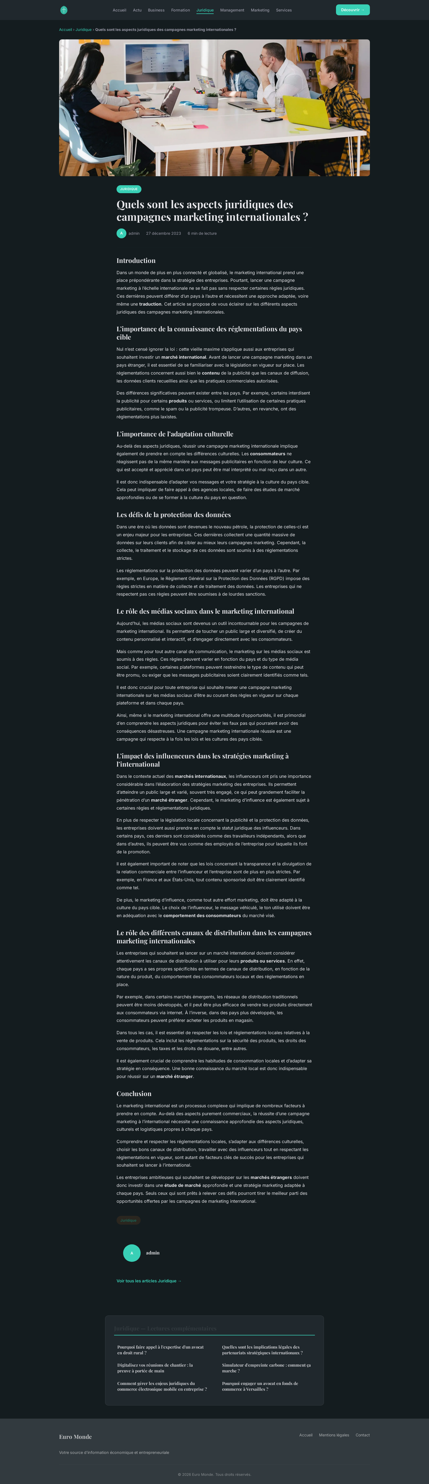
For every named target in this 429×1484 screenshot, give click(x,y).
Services (284, 9)
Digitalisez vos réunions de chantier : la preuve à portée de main (155, 1367)
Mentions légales (334, 1435)
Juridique (205, 9)
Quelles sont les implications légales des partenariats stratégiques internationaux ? (262, 1349)
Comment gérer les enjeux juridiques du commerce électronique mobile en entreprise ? (162, 1386)
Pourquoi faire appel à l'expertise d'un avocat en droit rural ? (160, 1349)
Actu (137, 9)
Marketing (260, 9)
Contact (363, 1435)
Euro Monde (75, 1436)
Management (232, 9)
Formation (180, 9)
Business (156, 9)
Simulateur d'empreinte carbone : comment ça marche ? (266, 1367)
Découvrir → (353, 9)
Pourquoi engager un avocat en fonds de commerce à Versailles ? (260, 1386)
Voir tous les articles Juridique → (149, 1280)
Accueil (119, 9)
